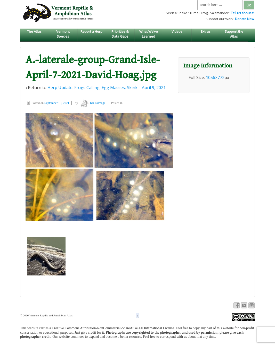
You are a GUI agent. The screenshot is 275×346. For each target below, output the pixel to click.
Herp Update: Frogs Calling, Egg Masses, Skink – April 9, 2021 (106, 87)
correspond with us (173, 337)
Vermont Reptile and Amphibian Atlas (51, 315)
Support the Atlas (234, 33)
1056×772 (215, 77)
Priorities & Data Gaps (119, 33)
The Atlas (34, 31)
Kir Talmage (92, 103)
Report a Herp (91, 31)
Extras (206, 31)
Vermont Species (63, 33)
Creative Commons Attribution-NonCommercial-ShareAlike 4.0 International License (113, 328)
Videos (177, 31)
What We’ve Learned (148, 33)
